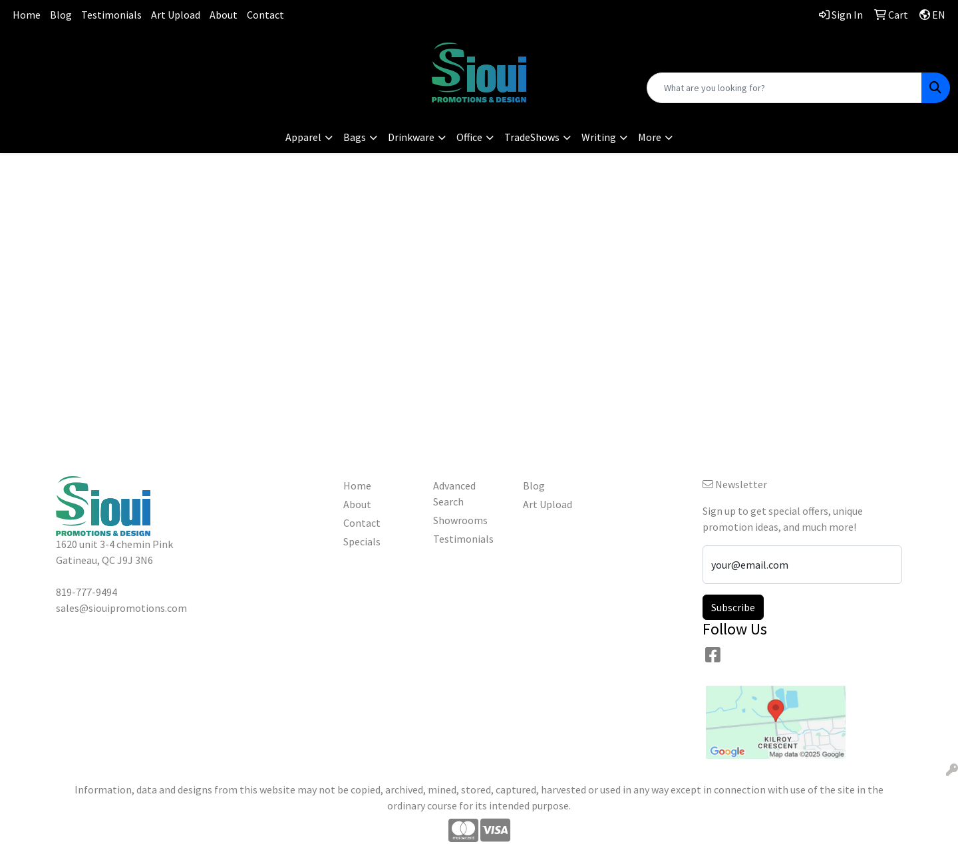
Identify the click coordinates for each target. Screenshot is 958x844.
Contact (265, 14)
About (224, 14)
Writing (598, 137)
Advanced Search (454, 493)
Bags (354, 137)
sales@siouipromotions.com (160, 66)
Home (27, 14)
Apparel (303, 137)
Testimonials (111, 14)
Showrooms (460, 520)
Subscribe (733, 607)
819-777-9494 (160, 50)
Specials (362, 541)
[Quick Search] (784, 87)
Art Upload (175, 14)
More (649, 137)
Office (469, 137)
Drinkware (411, 137)
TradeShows (531, 137)
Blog (61, 14)
